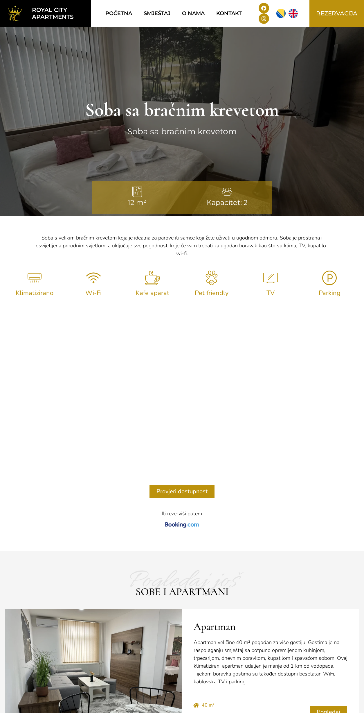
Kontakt (229, 13)
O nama (193, 13)
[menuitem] (281, 13)
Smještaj (157, 13)
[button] (171, 592)
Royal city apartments (53, 13)
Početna (118, 13)
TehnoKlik (348, 707)
